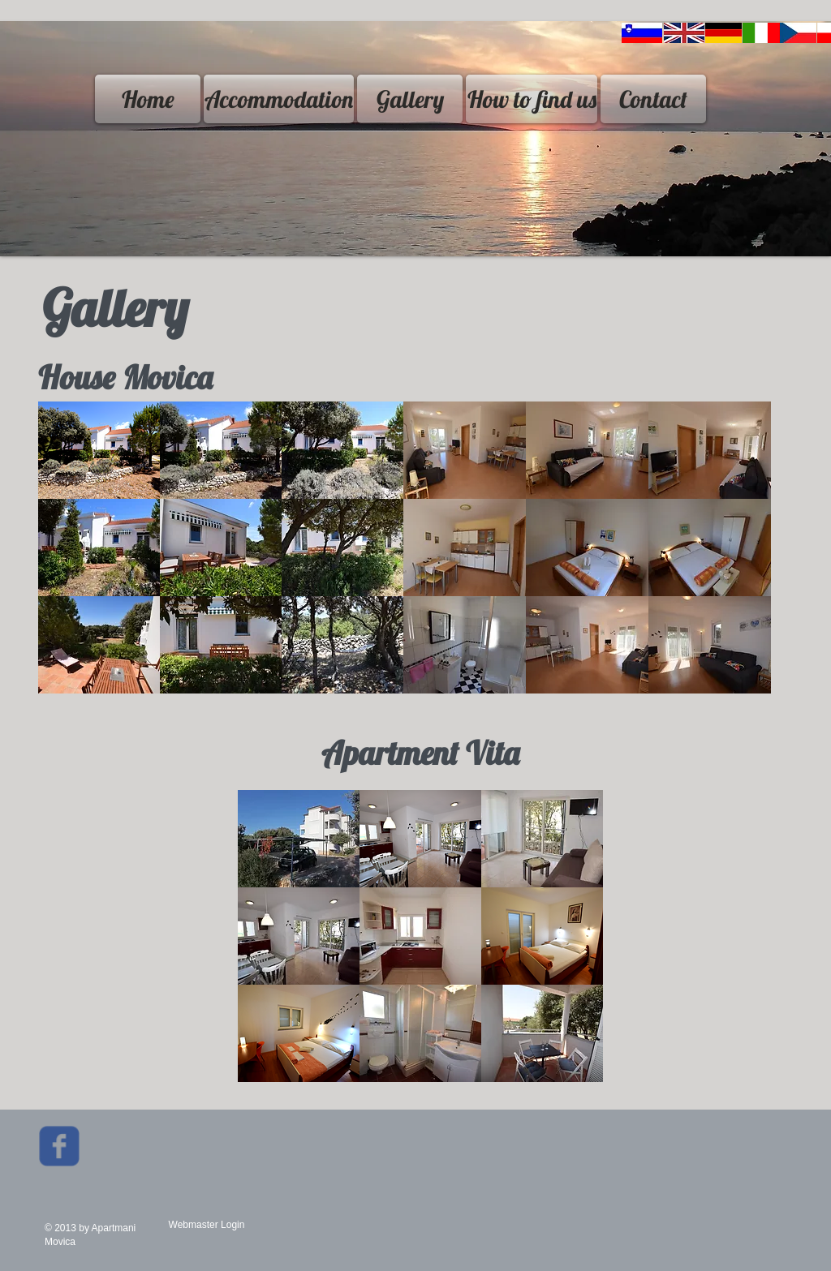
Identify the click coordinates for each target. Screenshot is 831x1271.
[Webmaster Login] (206, 1225)
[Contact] (653, 99)
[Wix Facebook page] (59, 1146)
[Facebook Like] (189, 1152)
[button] (99, 450)
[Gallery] (410, 99)
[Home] (147, 99)
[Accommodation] (279, 99)
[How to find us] (531, 99)
